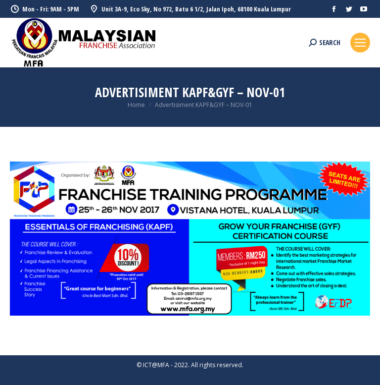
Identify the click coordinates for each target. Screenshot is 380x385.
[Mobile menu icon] (360, 43)
